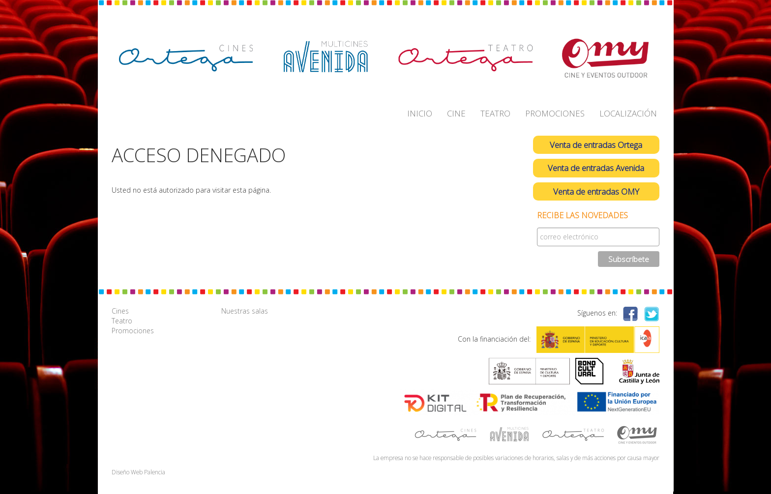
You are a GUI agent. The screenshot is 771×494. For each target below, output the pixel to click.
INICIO (419, 113)
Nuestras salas (244, 311)
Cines (120, 311)
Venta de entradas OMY (596, 191)
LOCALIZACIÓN (628, 113)
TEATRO (495, 113)
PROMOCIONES (555, 113)
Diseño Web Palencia (138, 472)
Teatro (122, 320)
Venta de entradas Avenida (596, 168)
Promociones (133, 330)
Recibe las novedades (582, 215)
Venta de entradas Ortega (596, 144)
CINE (456, 113)
